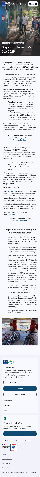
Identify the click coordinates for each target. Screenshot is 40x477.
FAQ (5, 410)
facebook (12, 382)
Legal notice (6, 463)
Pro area (6, 405)
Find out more (20, 434)
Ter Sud (23, 140)
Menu (31, 4)
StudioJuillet (14, 472)
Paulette (11, 191)
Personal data (6, 468)
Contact (20, 389)
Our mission (20, 394)
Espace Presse (7, 459)
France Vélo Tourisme (28, 472)
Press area (7, 400)
